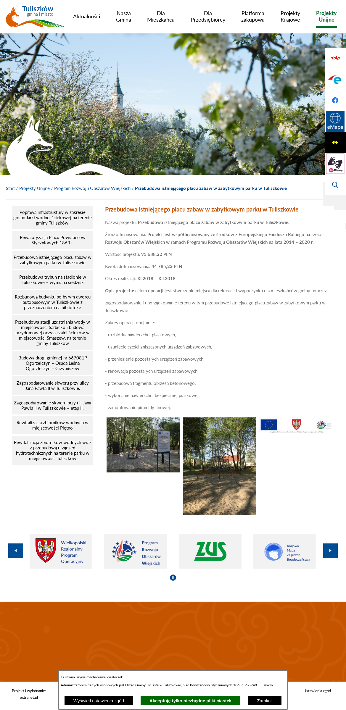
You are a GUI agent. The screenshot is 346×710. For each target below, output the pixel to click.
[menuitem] (86, 16)
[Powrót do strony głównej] (10, 188)
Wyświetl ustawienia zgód (98, 700)
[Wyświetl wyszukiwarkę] (335, 100)
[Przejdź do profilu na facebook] (335, 163)
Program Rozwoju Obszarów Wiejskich (92, 188)
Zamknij (265, 700)
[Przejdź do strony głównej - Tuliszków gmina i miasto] (35, 18)
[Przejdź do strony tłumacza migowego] (335, 79)
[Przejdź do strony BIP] (335, 121)
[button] (143, 470)
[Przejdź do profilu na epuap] (335, 142)
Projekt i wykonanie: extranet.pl (29, 694)
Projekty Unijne (34, 188)
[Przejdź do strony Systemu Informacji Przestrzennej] (335, 184)
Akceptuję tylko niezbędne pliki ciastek (190, 700)
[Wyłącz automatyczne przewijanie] (173, 578)
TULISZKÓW (173, 641)
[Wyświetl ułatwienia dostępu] (335, 58)
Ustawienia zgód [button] (317, 690)
